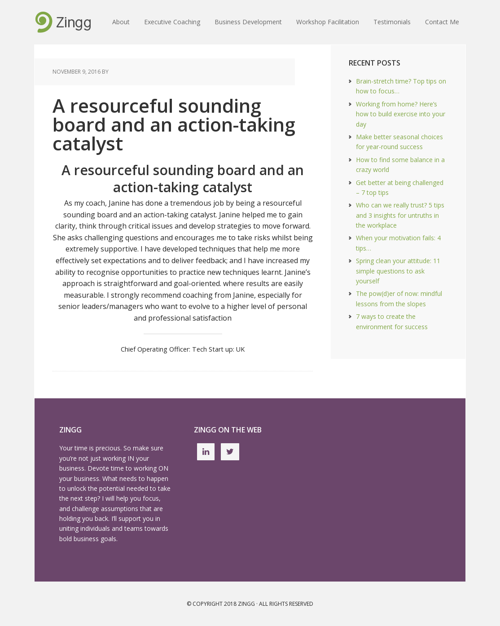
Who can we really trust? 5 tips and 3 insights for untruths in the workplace (400, 215)
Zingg (246, 604)
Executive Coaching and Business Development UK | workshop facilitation (63, 22)
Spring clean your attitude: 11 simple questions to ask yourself (398, 270)
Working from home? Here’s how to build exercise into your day (400, 114)
